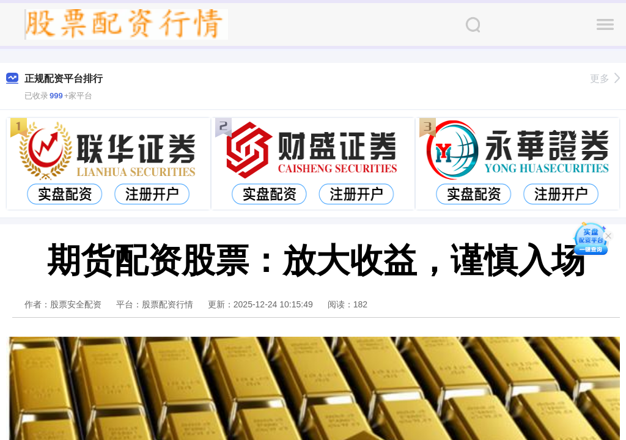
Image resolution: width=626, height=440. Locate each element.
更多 (605, 78)
